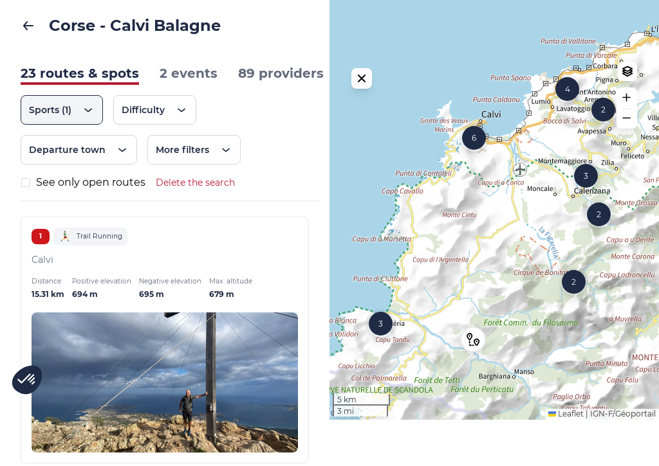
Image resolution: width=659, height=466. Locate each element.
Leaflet (566, 460)
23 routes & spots (80, 73)
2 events (189, 73)
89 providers (281, 73)
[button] (603, 132)
